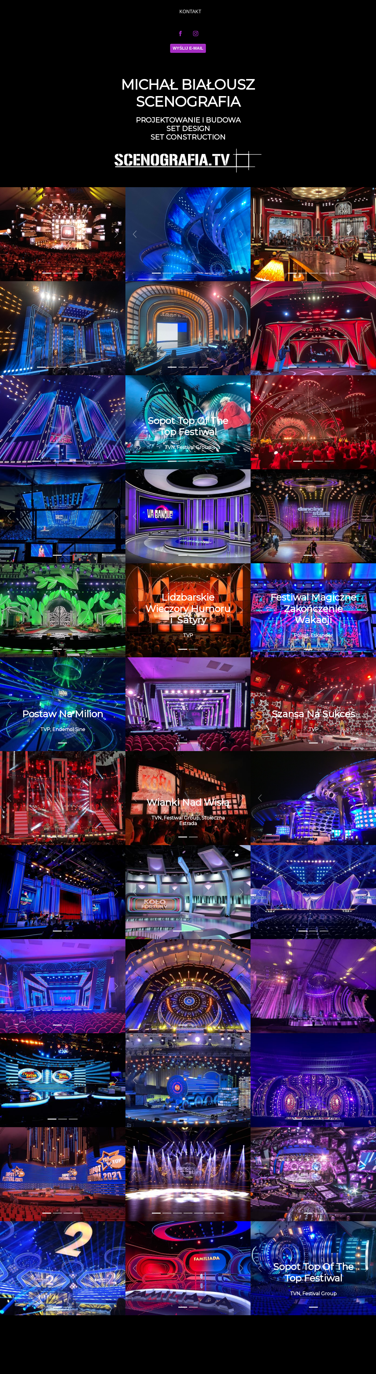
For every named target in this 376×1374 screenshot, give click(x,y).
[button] (9, 234)
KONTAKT (190, 11)
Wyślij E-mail (188, 48)
